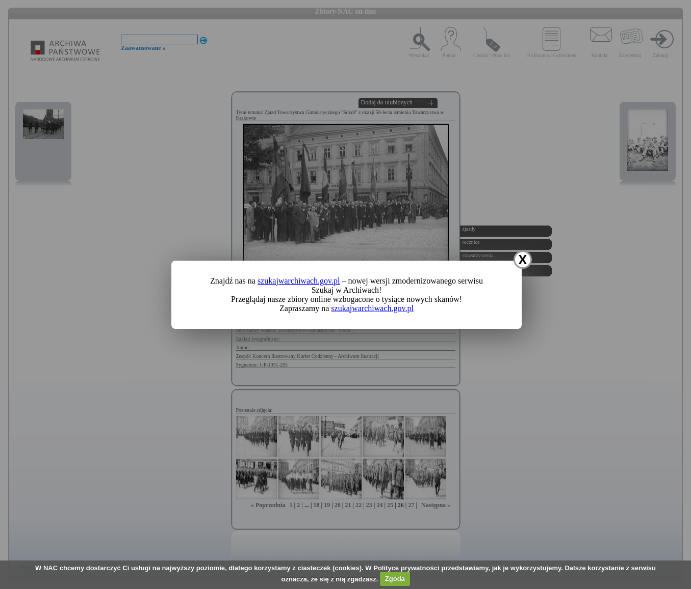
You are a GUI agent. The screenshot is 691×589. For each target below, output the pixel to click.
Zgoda (395, 578)
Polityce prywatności (406, 568)
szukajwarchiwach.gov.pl (299, 280)
